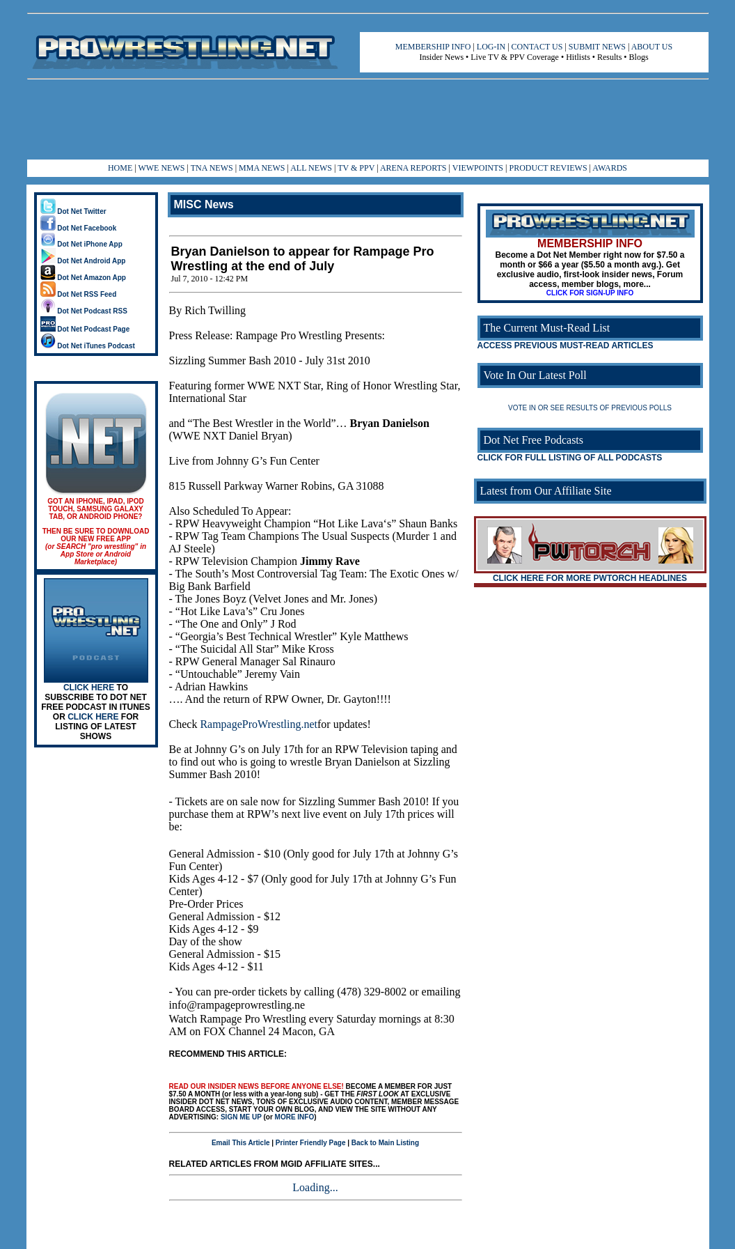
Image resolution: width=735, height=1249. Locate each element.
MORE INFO (295, 1117)
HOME (120, 168)
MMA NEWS (262, 168)
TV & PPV (357, 168)
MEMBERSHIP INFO (433, 47)
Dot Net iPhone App (81, 244)
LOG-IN (491, 47)
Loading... (315, 1187)
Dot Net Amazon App (83, 277)
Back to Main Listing (385, 1143)
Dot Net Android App (83, 261)
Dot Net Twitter (73, 211)
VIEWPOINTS (477, 168)
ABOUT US (651, 47)
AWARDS (609, 168)
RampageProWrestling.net (258, 724)
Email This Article (241, 1143)
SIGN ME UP (241, 1117)
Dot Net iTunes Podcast (87, 346)
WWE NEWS (161, 168)
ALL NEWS (311, 168)
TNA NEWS (212, 168)
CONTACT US (537, 47)
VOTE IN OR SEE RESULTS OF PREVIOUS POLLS (590, 408)
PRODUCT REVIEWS (548, 168)
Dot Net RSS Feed (78, 294)
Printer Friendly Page (311, 1143)
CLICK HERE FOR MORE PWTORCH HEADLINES (590, 578)
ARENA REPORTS (413, 168)
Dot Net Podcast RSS (83, 311)
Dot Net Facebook (78, 228)
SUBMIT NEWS (597, 47)
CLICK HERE (88, 687)
